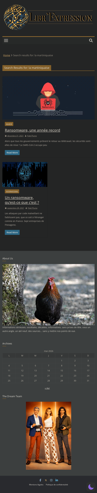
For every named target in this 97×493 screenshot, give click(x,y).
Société (9, 124)
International (12, 191)
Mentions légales (36, 484)
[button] (90, 486)
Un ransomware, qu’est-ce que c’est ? (22, 200)
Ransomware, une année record (32, 130)
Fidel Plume (32, 136)
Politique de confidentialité (57, 484)
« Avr (47, 388)
